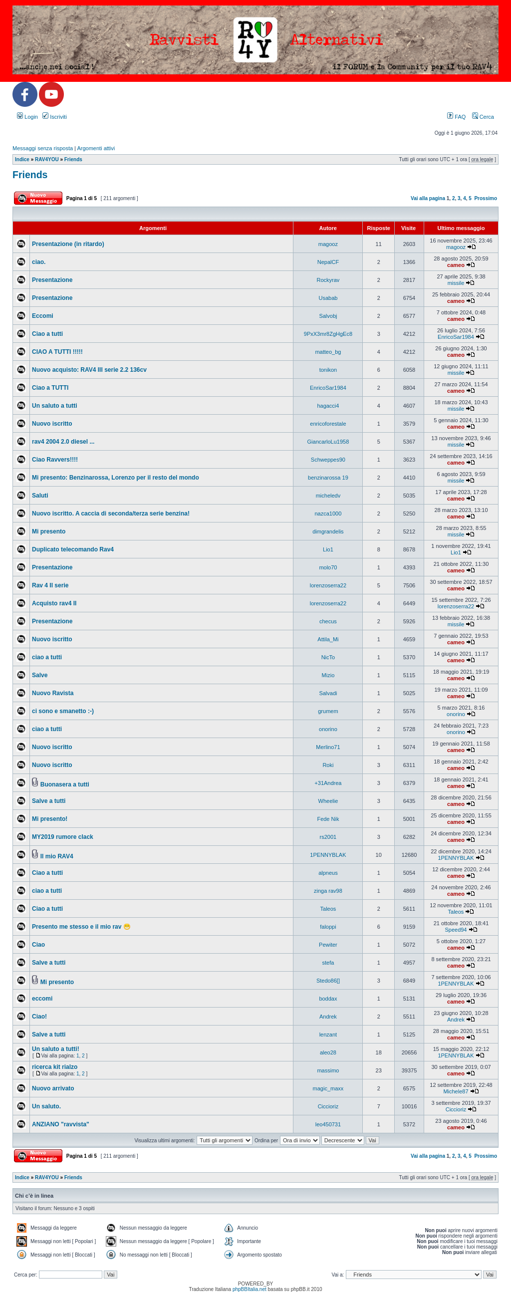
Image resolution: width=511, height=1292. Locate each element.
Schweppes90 (328, 460)
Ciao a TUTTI (50, 387)
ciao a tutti (47, 657)
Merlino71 (328, 747)
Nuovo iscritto (52, 423)
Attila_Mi (327, 639)
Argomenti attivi (96, 148)
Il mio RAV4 (56, 856)
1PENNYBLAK (328, 855)
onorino (456, 714)
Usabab (327, 298)
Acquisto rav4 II (54, 603)
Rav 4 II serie (50, 585)
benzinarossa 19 (328, 478)
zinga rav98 (328, 891)
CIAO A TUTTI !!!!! (57, 351)
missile (456, 283)
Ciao (38, 944)
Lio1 (328, 549)
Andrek (328, 1017)
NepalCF (328, 262)
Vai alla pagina (428, 198)
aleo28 (328, 1052)
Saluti (40, 495)
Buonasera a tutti (64, 784)
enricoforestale (328, 424)
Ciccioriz (328, 1106)
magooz (328, 244)
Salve (39, 675)
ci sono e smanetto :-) (63, 711)
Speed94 (456, 930)
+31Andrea (327, 783)
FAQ (456, 117)
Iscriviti (54, 117)
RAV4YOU (47, 159)
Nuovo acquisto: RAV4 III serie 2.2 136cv (89, 369)
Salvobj (328, 316)
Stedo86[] (328, 981)
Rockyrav (328, 280)
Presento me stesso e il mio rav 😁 (81, 926)
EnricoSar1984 (456, 337)
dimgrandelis (327, 531)
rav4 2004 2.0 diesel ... (63, 441)
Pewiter (328, 945)
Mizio (328, 675)
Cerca (483, 117)
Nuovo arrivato (53, 1088)
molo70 (328, 567)
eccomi (42, 998)
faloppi (328, 927)
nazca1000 (328, 514)
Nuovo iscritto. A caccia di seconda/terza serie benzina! (111, 513)
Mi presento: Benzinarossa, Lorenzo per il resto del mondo (115, 477)
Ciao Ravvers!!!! (55, 459)
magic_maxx (328, 1088)
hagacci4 (328, 406)
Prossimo (485, 198)
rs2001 (328, 837)
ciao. (38, 261)
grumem (328, 711)
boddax (328, 999)
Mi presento (48, 531)
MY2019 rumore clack (62, 836)
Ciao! (39, 1016)
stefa (328, 963)
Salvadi (328, 693)
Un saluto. (46, 1106)
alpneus (328, 873)
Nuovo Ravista (52, 693)
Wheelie (328, 801)
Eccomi (42, 315)
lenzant (328, 1034)
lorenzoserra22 (328, 585)
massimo (328, 1070)
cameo (456, 265)
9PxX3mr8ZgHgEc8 (328, 334)
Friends (73, 159)
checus (328, 621)
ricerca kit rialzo (54, 1066)
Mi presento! (49, 818)
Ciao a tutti (47, 333)
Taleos (328, 909)
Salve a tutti (48, 800)
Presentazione (52, 279)
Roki (327, 765)
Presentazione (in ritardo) (68, 244)
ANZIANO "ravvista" (60, 1124)
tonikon (328, 370)
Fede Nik (328, 819)
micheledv (328, 496)
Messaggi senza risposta (42, 148)
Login (27, 117)
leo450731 (328, 1124)
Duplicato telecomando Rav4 (73, 549)
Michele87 (455, 1091)
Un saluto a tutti (54, 405)
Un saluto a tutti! (55, 1048)
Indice (22, 159)
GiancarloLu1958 (328, 442)
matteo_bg (328, 352)
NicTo (328, 657)
